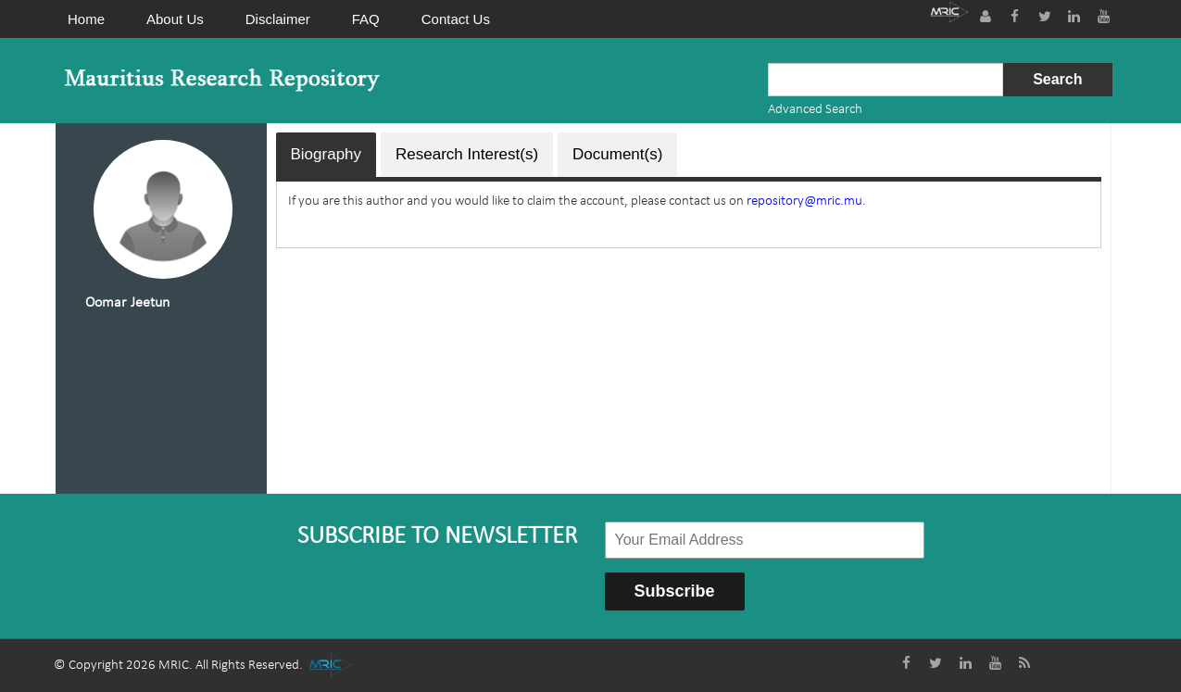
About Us (175, 19)
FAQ (366, 19)
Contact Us (455, 19)
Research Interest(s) (467, 154)
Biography (326, 154)
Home (86, 19)
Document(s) (617, 154)
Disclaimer (277, 19)
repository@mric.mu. (806, 201)
